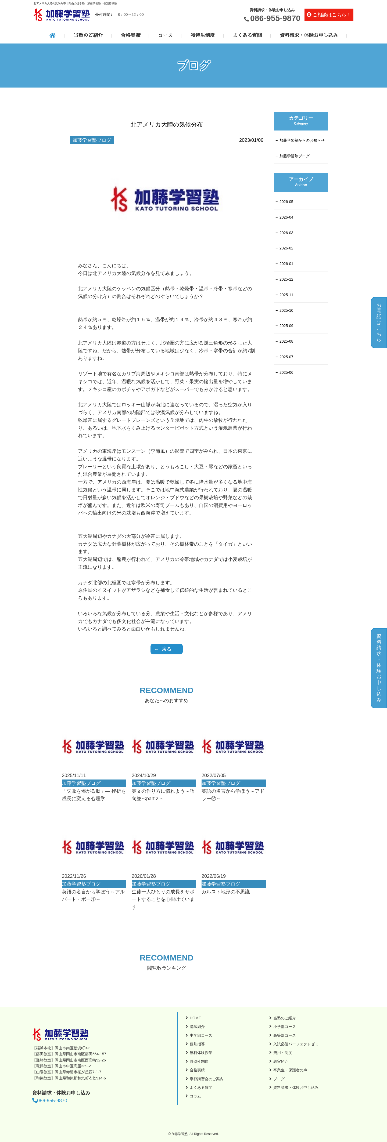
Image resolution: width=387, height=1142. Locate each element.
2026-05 (286, 202)
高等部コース (284, 1035)
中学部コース (201, 1035)
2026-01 (286, 264)
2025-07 (286, 357)
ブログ (279, 1079)
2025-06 (286, 372)
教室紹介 (280, 1061)
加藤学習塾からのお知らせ (302, 140)
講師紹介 (197, 1026)
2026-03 (286, 233)
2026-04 (286, 217)
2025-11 (286, 295)
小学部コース (284, 1026)
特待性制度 (199, 1061)
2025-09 (286, 326)
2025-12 (286, 279)
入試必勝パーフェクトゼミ (295, 1044)
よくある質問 (247, 35)
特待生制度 (203, 35)
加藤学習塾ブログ (295, 156)
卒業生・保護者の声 (290, 1070)
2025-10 (286, 310)
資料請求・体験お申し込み (309, 35)
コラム (195, 1096)
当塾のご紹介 (88, 35)
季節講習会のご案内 (207, 1079)
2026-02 (286, 248)
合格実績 (130, 35)
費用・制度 (282, 1052)
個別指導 (197, 1044)
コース (165, 35)
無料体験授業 (201, 1052)
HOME (195, 1018)
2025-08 (286, 341)
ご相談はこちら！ (332, 14)
